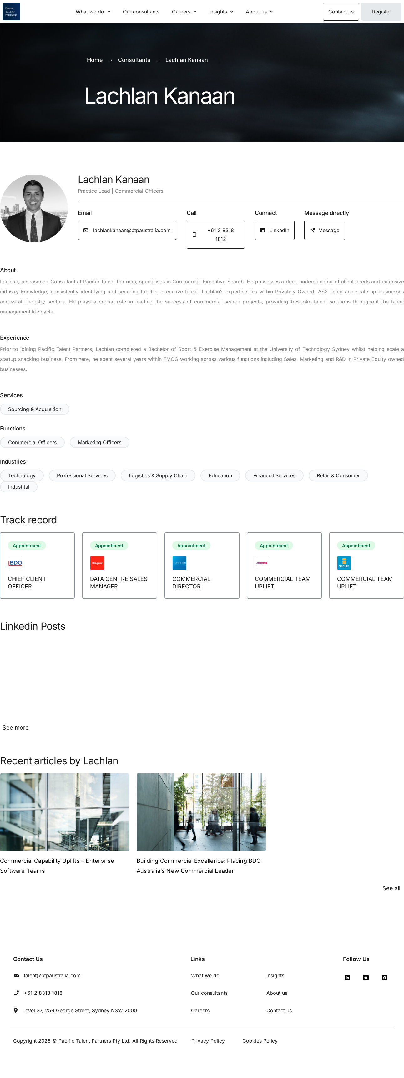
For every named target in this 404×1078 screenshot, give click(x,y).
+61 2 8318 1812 (213, 234)
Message (324, 230)
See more (16, 727)
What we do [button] (93, 11)
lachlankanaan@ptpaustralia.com (127, 230)
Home (95, 60)
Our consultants (141, 11)
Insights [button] (221, 11)
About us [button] (259, 11)
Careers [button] (184, 11)
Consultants (134, 60)
